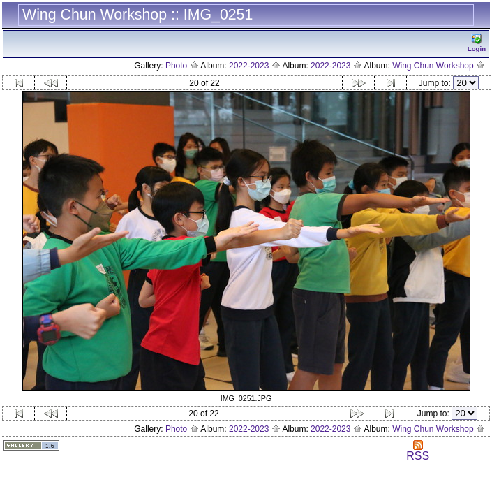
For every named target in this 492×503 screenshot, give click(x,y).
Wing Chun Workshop (438, 66)
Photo (182, 66)
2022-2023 (255, 66)
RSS (417, 451)
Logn (477, 43)
